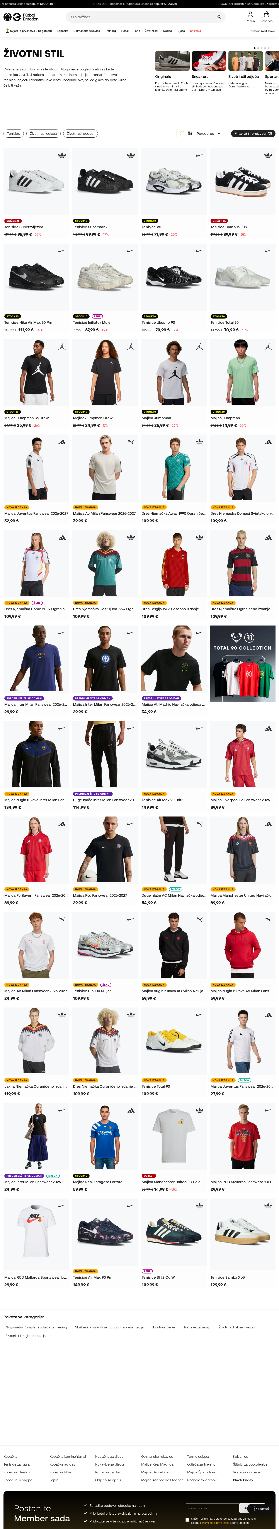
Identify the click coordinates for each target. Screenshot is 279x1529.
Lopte (53, 1480)
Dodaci (167, 30)
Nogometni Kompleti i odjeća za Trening (36, 1312)
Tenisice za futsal (16, 1464)
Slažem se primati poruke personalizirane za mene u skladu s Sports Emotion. (223, 1520)
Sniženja (195, 30)
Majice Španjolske (201, 1472)
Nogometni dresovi (202, 1480)
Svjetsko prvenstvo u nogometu (28, 31)
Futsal (124, 30)
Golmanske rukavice (86, 30)
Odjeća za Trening (201, 1464)
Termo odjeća (198, 1456)
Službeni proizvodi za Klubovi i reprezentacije (109, 1312)
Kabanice (240, 1456)
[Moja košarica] (267, 17)
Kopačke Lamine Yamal (67, 1456)
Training (110, 30)
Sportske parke (163, 1312)
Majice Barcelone (154, 1472)
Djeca (181, 30)
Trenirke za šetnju (197, 1312)
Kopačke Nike (60, 1472)
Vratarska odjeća (246, 1472)
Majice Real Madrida (157, 1464)
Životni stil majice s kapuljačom (29, 1321)
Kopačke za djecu (109, 1456)
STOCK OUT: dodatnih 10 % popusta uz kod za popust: (152, 4)
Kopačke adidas (62, 1464)
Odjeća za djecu (108, 1480)
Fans (137, 30)
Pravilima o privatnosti (215, 1522)
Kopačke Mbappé (17, 1480)
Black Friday (243, 1480)
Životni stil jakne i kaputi (237, 1312)
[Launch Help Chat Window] (261, 1509)
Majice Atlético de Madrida (162, 1480)
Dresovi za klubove (262, 31)
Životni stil (151, 30)
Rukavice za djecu (109, 1464)
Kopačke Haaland (17, 1472)
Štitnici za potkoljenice (250, 1464)
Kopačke (62, 30)
